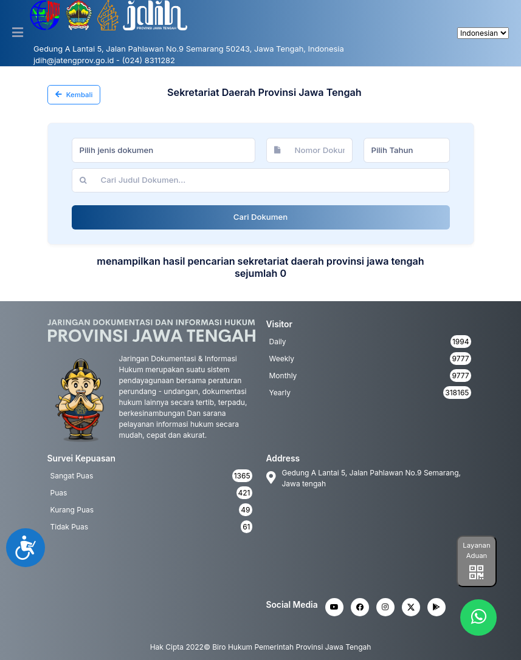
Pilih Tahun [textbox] (392, 150)
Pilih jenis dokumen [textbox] (117, 150)
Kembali (74, 94)
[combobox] (163, 150)
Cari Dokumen (260, 217)
